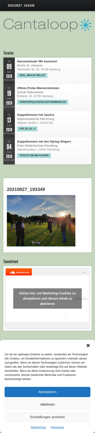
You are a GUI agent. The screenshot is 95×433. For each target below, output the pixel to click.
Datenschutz (38, 427)
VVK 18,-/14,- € (27, 128)
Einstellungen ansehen (47, 417)
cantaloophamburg (83, 298)
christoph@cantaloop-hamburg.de (42, 102)
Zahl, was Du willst (32, 75)
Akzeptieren (47, 392)
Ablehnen (47, 404)
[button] (88, 345)
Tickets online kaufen (34, 155)
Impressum (57, 427)
